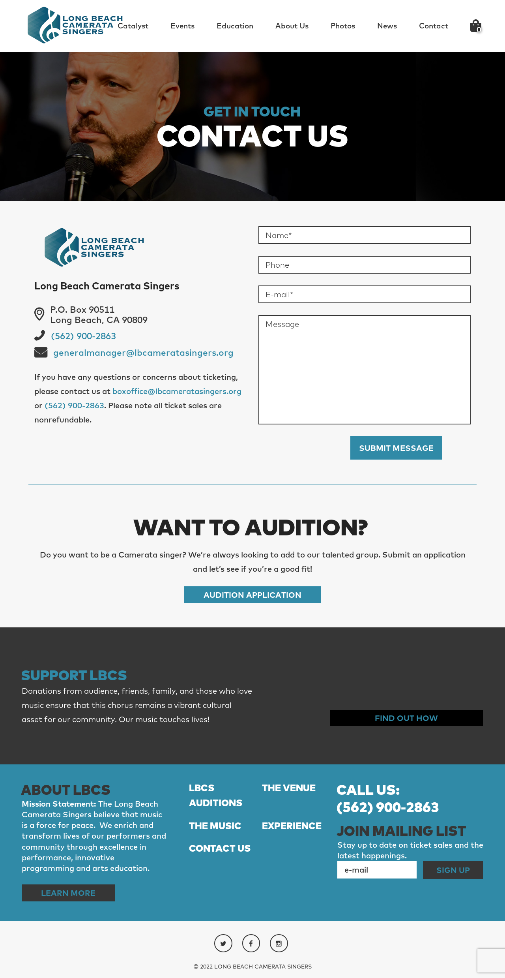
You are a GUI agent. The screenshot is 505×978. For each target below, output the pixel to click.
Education (235, 25)
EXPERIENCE (292, 826)
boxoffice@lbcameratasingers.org (176, 391)
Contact (433, 25)
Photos (343, 25)
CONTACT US (220, 848)
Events (182, 25)
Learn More (68, 893)
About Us (292, 25)
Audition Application (252, 595)
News (387, 25)
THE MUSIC (215, 826)
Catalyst (133, 25)
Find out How (406, 718)
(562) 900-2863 (83, 336)
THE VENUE (289, 788)
